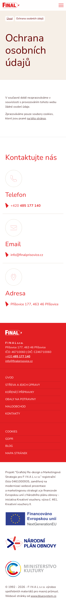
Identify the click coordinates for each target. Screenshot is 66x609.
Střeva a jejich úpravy (22, 385)
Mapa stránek (16, 453)
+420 (26, 205)
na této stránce (36, 118)
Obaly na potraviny (20, 399)
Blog (9, 446)
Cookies (11, 432)
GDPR (9, 439)
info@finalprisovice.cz (27, 255)
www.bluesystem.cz (43, 596)
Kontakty (12, 414)
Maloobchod (15, 406)
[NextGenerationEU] (30, 519)
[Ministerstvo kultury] (30, 569)
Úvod (9, 378)
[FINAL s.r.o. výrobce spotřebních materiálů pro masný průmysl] (11, 5)
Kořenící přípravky (19, 392)
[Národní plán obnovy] (30, 543)
